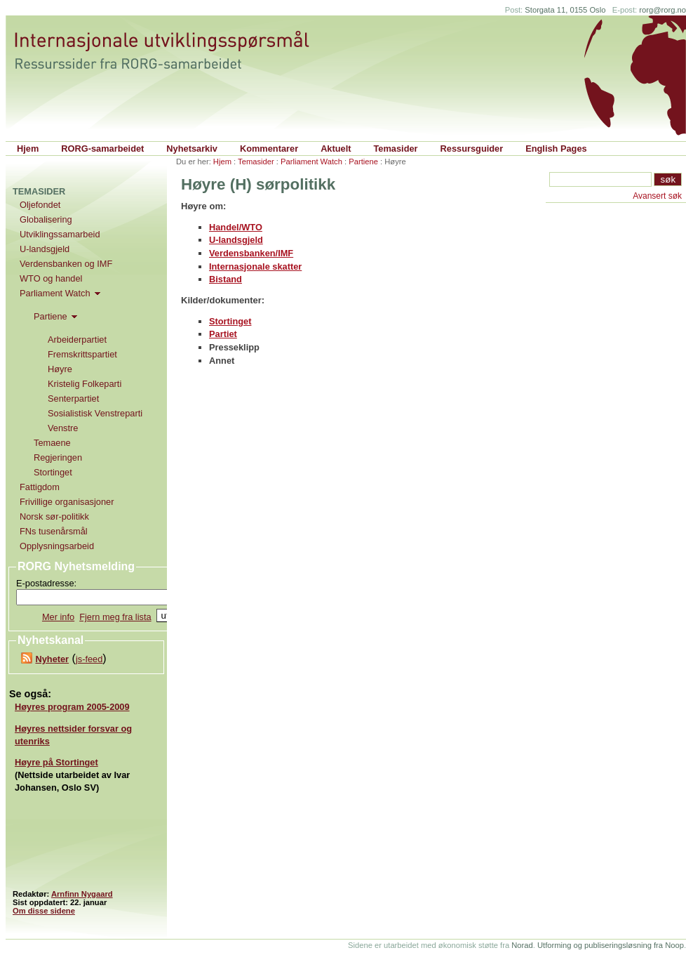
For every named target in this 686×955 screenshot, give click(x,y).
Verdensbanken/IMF (251, 253)
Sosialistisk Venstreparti (95, 413)
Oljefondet (40, 204)
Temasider (396, 148)
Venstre (63, 428)
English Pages (555, 148)
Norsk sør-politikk (54, 516)
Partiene (363, 161)
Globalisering (46, 219)
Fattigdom (40, 487)
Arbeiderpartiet (77, 339)
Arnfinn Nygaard (82, 894)
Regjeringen (58, 457)
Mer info (58, 617)
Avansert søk (657, 196)
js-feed (89, 659)
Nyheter (52, 659)
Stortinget (230, 321)
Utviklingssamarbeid (60, 234)
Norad (521, 945)
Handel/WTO (235, 227)
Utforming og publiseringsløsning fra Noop (610, 945)
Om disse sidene (44, 911)
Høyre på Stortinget (56, 762)
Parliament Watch (311, 161)
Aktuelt (336, 148)
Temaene (52, 442)
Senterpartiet (73, 398)
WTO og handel (51, 278)
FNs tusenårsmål (54, 531)
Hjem (28, 148)
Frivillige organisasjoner (67, 501)
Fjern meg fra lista (115, 617)
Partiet (223, 334)
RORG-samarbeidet (102, 148)
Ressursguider (472, 148)
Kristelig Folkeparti (84, 383)
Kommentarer (269, 148)
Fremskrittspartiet (82, 354)
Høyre (60, 369)
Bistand (225, 279)
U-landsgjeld (236, 240)
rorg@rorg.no (662, 10)
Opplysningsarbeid (57, 546)
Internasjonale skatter (255, 266)
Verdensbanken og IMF (66, 263)
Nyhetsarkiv (191, 148)
